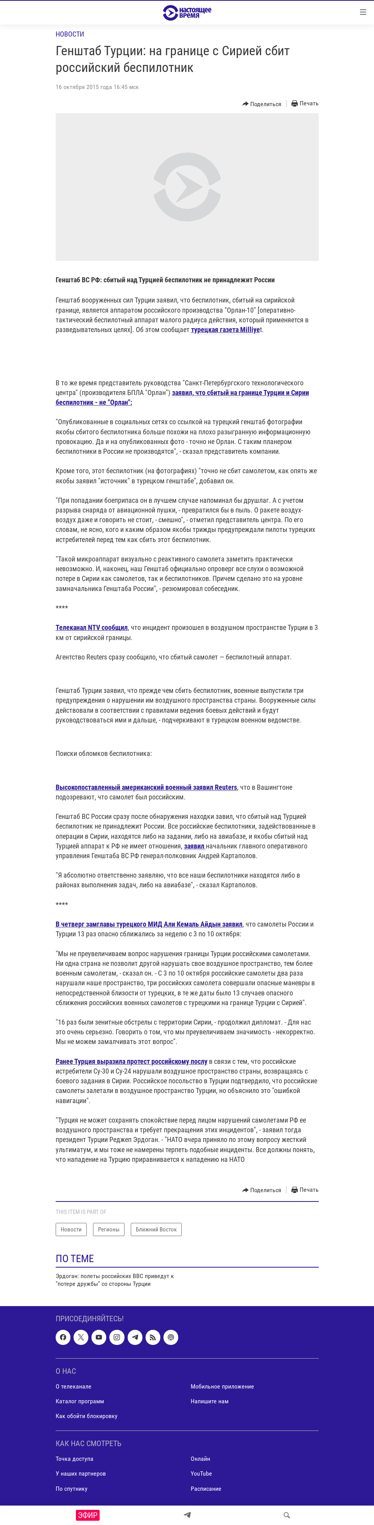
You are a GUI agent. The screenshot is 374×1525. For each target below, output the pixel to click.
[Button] (262, 104)
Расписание (206, 1488)
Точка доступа (74, 1458)
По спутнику (72, 1488)
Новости (70, 34)
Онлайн (200, 1458)
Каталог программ (80, 1401)
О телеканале (73, 1386)
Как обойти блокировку (87, 1416)
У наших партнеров (81, 1473)
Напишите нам (209, 1401)
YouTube (201, 1473)
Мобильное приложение (222, 1386)
